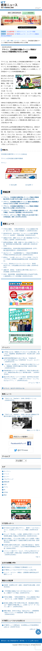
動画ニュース (6, 394)
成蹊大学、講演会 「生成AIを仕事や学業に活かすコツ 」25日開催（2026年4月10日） (20, 270)
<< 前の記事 (13, 185)
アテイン (3, 162)
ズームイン (6, 347)
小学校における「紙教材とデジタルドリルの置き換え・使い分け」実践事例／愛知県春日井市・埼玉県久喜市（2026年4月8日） (22, 353)
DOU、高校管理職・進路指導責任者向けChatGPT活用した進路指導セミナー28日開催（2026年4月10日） (20, 275)
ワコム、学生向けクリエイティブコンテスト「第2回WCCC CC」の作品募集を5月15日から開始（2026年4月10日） (20, 265)
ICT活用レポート (8, 523)
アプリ (6, 487)
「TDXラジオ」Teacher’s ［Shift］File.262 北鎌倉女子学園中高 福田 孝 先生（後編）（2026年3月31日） (21, 421)
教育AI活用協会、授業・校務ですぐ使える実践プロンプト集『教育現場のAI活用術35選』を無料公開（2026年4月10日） (21, 244)
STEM (6, 492)
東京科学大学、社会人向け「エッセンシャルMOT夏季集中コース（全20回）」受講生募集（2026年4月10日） (20, 234)
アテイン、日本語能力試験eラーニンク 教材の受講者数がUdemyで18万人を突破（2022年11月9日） (21, 202)
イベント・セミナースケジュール (14, 388)
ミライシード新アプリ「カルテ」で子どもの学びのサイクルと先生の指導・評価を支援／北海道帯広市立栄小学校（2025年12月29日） (21, 552)
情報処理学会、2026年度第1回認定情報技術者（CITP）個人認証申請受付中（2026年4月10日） (20, 249)
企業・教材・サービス (13, 40)
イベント (6, 474)
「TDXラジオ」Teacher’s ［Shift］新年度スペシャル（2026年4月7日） (20, 405)
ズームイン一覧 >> (34, 382)
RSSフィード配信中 (21, 436)
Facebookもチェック (21, 443)
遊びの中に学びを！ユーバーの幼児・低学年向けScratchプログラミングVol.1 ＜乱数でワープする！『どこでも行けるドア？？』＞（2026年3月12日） (21, 378)
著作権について (24, 640)
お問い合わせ (34, 640)
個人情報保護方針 (13, 640)
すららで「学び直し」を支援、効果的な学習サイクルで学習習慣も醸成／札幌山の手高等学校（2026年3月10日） (21, 535)
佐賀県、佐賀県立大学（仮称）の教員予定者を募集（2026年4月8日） (22, 586)
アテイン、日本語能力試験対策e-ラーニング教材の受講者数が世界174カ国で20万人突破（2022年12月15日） (21, 198)
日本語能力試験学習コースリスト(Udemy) (14, 154)
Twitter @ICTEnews (21, 450)
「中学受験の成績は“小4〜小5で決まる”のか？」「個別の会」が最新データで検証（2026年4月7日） (21, 592)
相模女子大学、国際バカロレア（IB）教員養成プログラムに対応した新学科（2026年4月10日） (21, 238)
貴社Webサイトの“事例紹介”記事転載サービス (18, 567)
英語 (5, 495)
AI (4, 489)
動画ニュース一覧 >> (33, 430)
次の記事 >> (29, 185)
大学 (5, 484)
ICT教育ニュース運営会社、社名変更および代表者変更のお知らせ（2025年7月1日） (21, 626)
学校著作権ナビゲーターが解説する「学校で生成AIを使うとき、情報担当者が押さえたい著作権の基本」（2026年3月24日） (21, 372)
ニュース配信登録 (28, 12)
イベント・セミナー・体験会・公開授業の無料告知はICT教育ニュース (21, 573)
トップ (3, 40)
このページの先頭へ (38, 632)
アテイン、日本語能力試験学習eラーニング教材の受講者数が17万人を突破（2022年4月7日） (20, 207)
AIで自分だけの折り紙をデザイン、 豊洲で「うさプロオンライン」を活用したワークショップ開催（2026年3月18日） (22, 529)
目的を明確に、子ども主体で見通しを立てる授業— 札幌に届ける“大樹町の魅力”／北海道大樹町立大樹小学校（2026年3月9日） (22, 540)
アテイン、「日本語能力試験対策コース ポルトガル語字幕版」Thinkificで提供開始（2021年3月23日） (20, 211)
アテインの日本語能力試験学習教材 (12, 158)
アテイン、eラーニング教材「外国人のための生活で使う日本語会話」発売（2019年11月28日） (20, 216)
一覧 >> (37, 557)
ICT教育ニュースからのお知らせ (13, 620)
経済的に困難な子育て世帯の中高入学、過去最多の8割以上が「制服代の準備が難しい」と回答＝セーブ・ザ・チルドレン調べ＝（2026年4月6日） (21, 604)
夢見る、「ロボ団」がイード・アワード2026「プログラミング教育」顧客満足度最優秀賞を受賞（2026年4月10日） (20, 259)
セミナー (6, 476)
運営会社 (3, 640)
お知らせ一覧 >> (35, 629)
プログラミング (8, 479)
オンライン (7, 471)
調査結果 (6, 482)
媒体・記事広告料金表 (14, 12)
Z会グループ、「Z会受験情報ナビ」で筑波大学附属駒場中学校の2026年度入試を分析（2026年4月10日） (20, 254)
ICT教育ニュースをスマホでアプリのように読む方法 (20, 570)
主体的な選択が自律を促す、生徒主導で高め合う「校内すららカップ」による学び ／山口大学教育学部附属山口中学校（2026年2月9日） (22, 546)
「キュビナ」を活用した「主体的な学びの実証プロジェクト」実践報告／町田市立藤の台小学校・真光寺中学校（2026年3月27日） (21, 366)
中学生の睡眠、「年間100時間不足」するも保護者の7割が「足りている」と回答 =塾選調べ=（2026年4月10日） (20, 230)
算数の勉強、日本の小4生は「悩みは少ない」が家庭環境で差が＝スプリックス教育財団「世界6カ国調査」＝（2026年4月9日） (21, 612)
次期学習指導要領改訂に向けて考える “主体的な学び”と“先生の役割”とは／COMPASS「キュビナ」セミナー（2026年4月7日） (21, 359)
